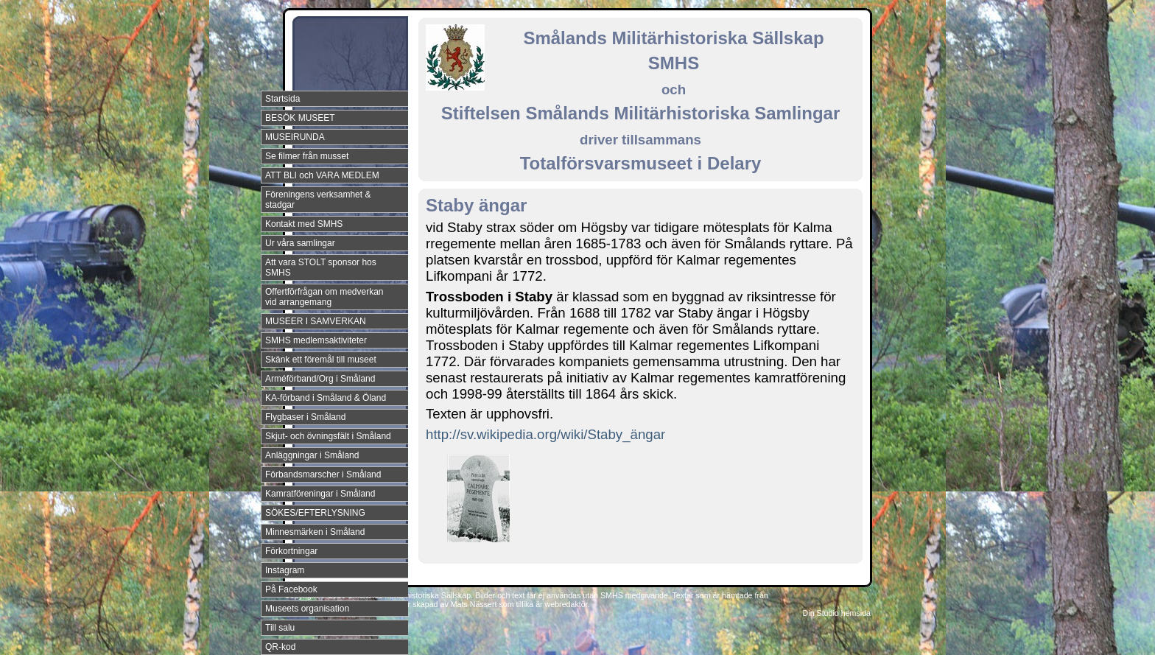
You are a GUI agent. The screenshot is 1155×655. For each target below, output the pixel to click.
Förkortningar (291, 551)
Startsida (282, 99)
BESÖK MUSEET (300, 118)
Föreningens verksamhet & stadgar (318, 199)
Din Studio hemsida (837, 613)
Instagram (284, 570)
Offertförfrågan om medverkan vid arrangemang (324, 297)
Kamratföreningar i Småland (320, 493)
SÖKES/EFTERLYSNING (315, 513)
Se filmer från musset (306, 156)
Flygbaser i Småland (305, 417)
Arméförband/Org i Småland (320, 379)
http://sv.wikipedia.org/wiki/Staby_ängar (545, 434)
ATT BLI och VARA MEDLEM (322, 175)
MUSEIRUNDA (295, 137)
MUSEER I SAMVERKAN (315, 321)
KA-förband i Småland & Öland (325, 398)
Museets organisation (307, 608)
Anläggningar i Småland (312, 455)
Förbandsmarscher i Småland (323, 474)
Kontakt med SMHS (304, 224)
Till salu (280, 628)
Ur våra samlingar (300, 243)
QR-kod (280, 647)
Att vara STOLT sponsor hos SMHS (320, 267)
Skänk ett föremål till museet (320, 359)
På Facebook (291, 589)
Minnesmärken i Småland (315, 532)
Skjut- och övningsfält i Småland (328, 436)
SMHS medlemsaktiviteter (316, 340)
